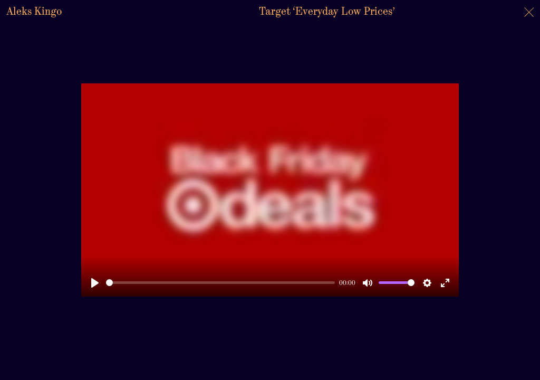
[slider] (220, 283)
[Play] (94, 282)
